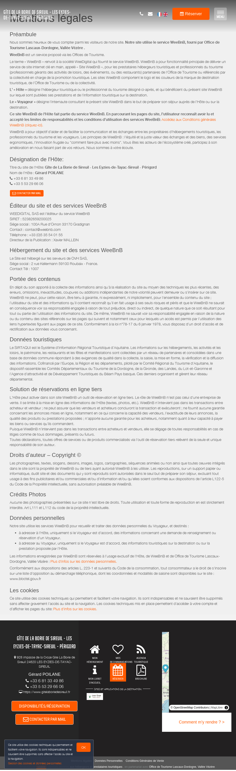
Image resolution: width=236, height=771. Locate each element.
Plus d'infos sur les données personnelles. (83, 562)
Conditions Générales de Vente (145, 761)
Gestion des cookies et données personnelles (35, 763)
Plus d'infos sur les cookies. (75, 609)
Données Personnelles (109, 761)
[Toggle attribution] (226, 708)
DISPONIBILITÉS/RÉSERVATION (44, 706)
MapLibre (217, 708)
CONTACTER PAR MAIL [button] (26, 193)
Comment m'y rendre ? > (201, 722)
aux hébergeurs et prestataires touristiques (96, 767)
